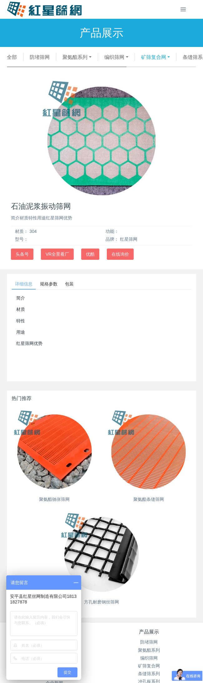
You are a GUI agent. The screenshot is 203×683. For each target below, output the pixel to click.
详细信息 (23, 283)
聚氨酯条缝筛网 (148, 499)
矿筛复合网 (153, 57)
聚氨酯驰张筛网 (54, 499)
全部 (12, 57)
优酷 (90, 254)
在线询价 (120, 254)
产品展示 (149, 631)
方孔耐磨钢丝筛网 (101, 601)
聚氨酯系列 (74, 57)
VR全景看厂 (57, 254)
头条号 (22, 254)
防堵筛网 (40, 57)
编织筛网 (114, 57)
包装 (69, 283)
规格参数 (48, 283)
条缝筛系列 (149, 673)
